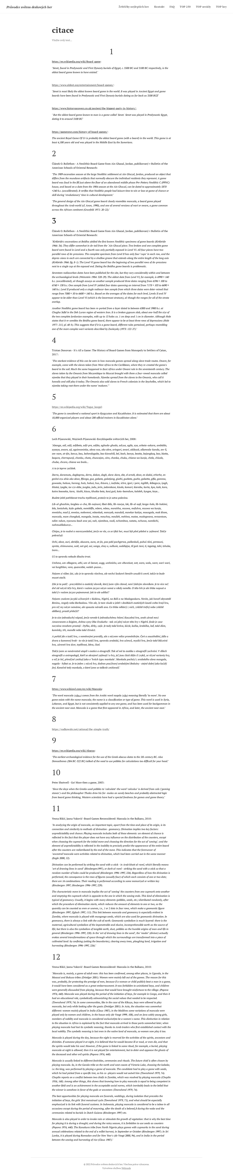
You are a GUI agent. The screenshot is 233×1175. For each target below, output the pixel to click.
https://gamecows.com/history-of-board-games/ (79, 132)
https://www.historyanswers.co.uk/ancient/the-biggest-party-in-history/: (94, 108)
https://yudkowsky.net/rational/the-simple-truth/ (80, 729)
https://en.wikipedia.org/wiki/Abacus (73, 750)
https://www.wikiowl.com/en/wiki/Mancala (77, 689)
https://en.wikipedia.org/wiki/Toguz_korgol (77, 407)
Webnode (126, 1168)
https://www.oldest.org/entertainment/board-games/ (82, 85)
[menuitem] (132, 7)
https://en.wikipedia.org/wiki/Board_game (76, 61)
